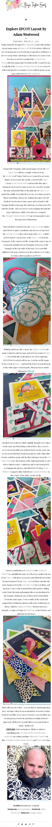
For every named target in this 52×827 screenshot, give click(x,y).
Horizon (9, 176)
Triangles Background (15, 740)
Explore (39, 740)
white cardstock (33, 73)
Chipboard (29, 570)
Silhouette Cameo (37, 736)
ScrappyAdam (29, 44)
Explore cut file (39, 349)
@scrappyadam (23, 809)
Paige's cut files (26, 48)
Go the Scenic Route (20, 183)
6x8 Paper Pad (12, 234)
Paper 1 (9, 577)
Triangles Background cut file (28, 66)
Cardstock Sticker (40, 472)
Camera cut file (37, 227)
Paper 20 (43, 190)
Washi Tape (30, 610)
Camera (28, 740)
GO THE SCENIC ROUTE (30, 733)
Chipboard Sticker (25, 606)
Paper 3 (40, 234)
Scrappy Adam (35, 813)
